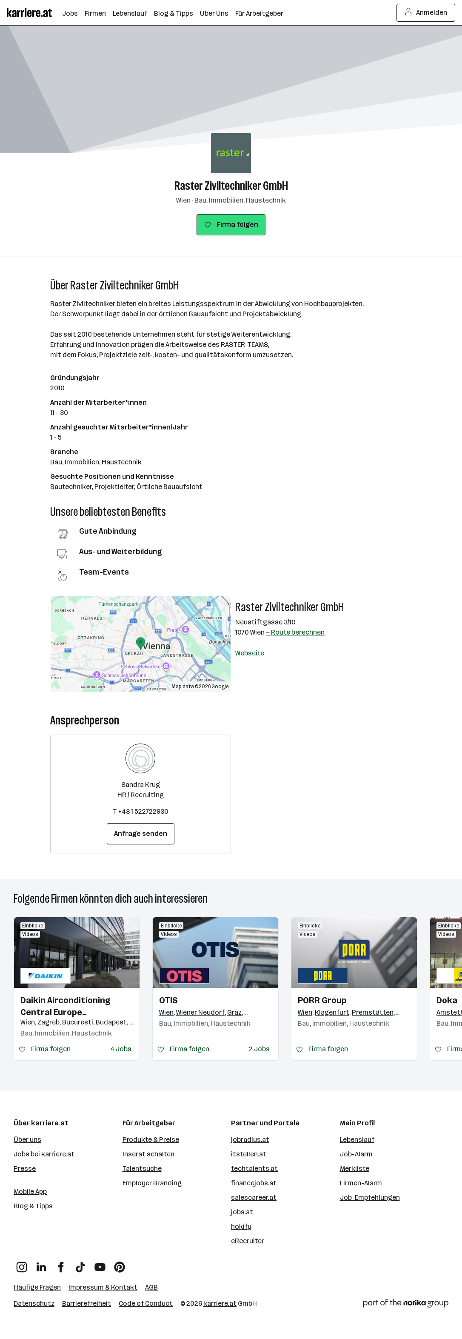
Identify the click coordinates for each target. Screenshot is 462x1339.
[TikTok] (80, 1264)
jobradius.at (250, 1140)
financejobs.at (254, 1183)
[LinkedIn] (41, 1264)
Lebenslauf (357, 1140)
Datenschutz (34, 1303)
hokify (241, 1226)
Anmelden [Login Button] (426, 13)
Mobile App (30, 1191)
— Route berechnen (295, 632)
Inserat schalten (148, 1154)
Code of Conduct (146, 1303)
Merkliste (354, 1168)
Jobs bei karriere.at (44, 1154)
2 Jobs (259, 1049)
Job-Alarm (356, 1154)
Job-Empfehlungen (370, 1197)
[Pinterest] (119, 1264)
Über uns (27, 1140)
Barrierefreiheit (86, 1303)
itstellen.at (248, 1154)
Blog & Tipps (33, 1206)
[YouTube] (100, 1264)
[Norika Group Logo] (405, 1304)
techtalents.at (254, 1168)
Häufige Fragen (37, 1287)
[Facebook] (61, 1264)
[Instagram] (22, 1264)
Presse (25, 1168)
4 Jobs (120, 1049)
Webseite (249, 653)
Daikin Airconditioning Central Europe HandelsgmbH (65, 1006)
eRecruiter (247, 1241)
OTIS (168, 1000)
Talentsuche (142, 1168)
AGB (151, 1287)
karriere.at (220, 1303)
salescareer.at (254, 1197)
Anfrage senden (140, 834)
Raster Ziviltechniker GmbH (231, 186)
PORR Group (322, 1000)
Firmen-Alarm (361, 1183)
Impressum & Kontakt (102, 1287)
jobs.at (242, 1212)
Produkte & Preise (151, 1140)
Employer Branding (152, 1183)
